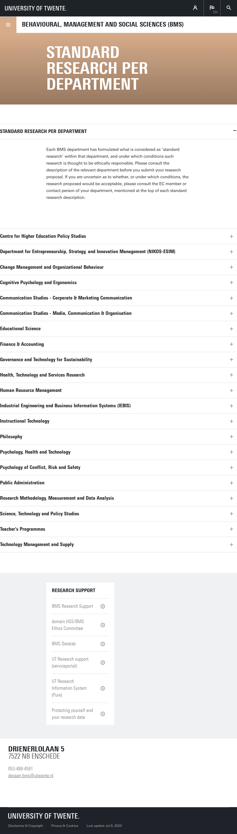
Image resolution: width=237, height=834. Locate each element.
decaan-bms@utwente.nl (30, 776)
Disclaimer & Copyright (25, 826)
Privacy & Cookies (64, 826)
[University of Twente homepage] (35, 8)
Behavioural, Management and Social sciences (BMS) (103, 24)
